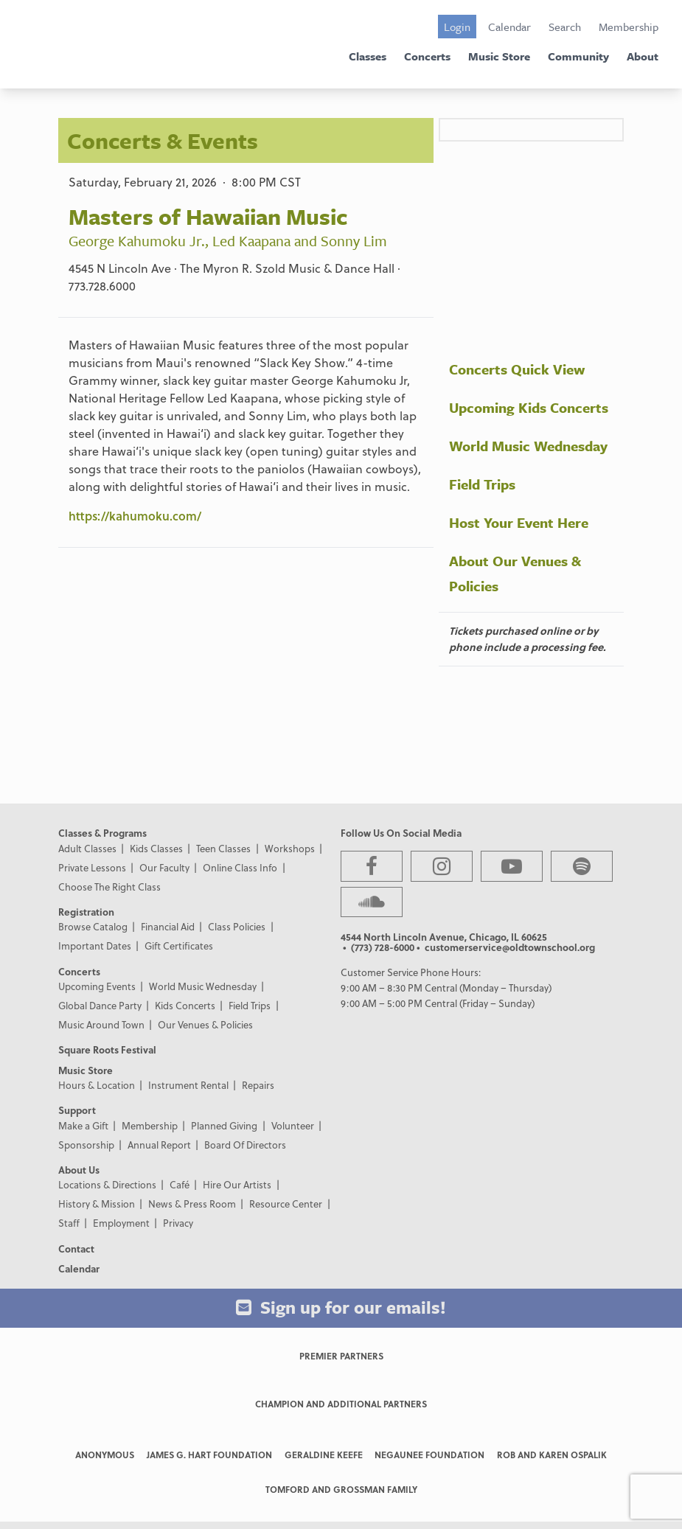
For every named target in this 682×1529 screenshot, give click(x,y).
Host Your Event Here (518, 522)
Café (179, 1184)
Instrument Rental (188, 1085)
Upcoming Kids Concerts (528, 407)
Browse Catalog (93, 926)
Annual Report (159, 1145)
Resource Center (285, 1204)
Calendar (509, 26)
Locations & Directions (107, 1184)
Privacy (178, 1223)
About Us (79, 1170)
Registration (86, 912)
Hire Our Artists (237, 1184)
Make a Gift (83, 1125)
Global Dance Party (100, 1005)
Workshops (290, 848)
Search (565, 26)
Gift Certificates (179, 945)
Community (578, 56)
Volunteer (292, 1125)
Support (77, 1110)
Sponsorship (86, 1145)
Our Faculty (164, 867)
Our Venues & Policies (205, 1024)
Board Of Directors (245, 1145)
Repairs (258, 1085)
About (642, 56)
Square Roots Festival (107, 1049)
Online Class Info (240, 867)
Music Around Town (101, 1024)
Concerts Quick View (517, 369)
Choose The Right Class (109, 887)
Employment (121, 1223)
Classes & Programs (102, 833)
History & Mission (96, 1204)
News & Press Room (192, 1204)
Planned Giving (224, 1125)
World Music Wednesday (528, 446)
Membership (628, 26)
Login (457, 26)
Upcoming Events (97, 986)
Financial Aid (168, 926)
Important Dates (94, 945)
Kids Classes (156, 848)
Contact (76, 1248)
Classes (367, 56)
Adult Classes (87, 848)
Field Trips (482, 484)
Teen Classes (223, 848)
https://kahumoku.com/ (135, 515)
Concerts (427, 56)
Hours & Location (96, 1085)
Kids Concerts (185, 1005)
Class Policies (236, 926)
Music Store (499, 56)
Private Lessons (92, 867)
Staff (69, 1223)
